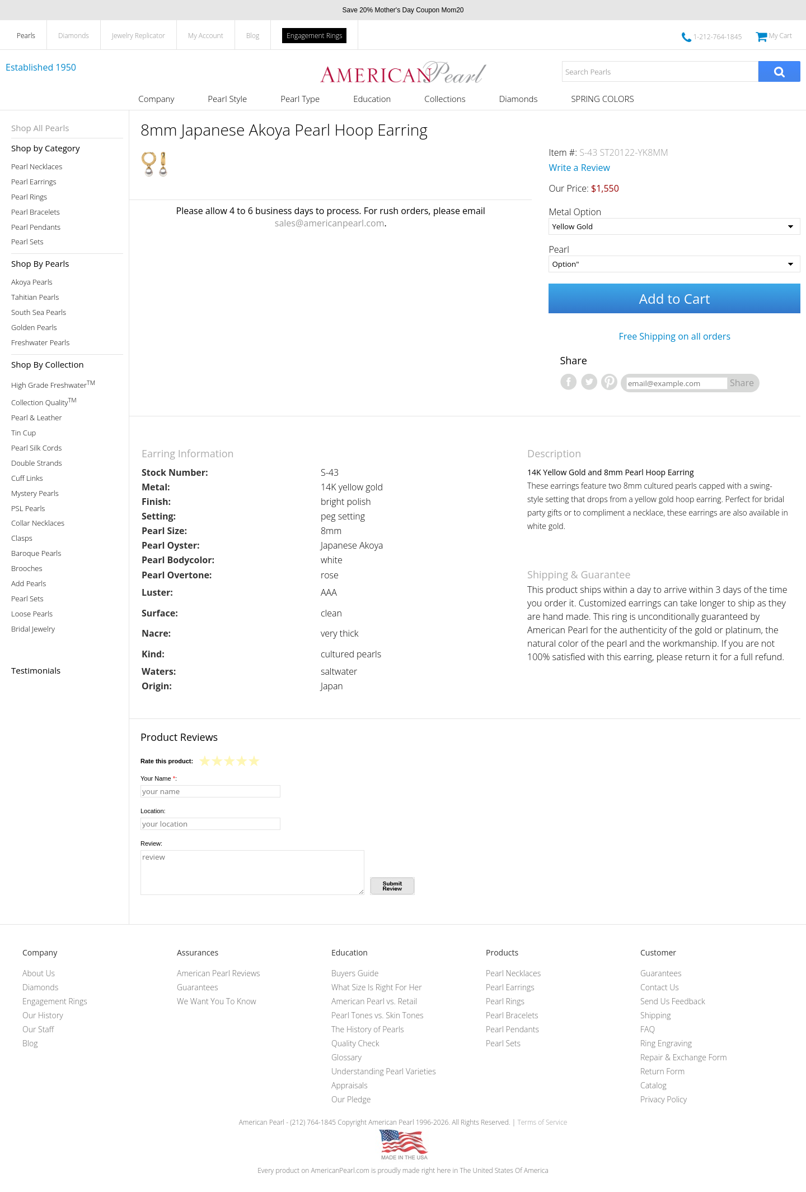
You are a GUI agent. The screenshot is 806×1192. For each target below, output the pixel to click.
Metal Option (575, 212)
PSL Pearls (28, 508)
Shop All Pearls (40, 127)
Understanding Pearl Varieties (383, 1071)
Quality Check (355, 1043)
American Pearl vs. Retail (374, 1001)
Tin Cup (23, 433)
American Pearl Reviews (218, 973)
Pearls (26, 35)
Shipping (655, 1015)
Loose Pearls (32, 614)
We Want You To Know (216, 1001)
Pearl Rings (29, 197)
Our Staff (38, 1029)
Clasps (21, 538)
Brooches (27, 568)
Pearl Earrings (34, 182)
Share (742, 383)
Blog (253, 35)
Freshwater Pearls (40, 342)
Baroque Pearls (36, 553)
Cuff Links (27, 478)
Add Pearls (28, 583)
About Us (38, 973)
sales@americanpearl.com (330, 223)
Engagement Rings (314, 35)
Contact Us (659, 987)
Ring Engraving (666, 1043)
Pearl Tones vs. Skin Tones (377, 1015)
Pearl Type (300, 98)
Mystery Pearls (35, 493)
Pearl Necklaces (36, 166)
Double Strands (36, 463)
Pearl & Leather (36, 418)
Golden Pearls (34, 327)
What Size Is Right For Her (376, 987)
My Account (205, 35)
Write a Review (579, 167)
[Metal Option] (674, 226)
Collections (444, 98)
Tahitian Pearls (35, 297)
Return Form (662, 1071)
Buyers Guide (354, 973)
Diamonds (73, 35)
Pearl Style (227, 98)
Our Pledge (351, 1099)
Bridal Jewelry (33, 629)
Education (372, 98)
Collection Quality (44, 401)
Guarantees (197, 987)
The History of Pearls (367, 1029)
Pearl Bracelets (35, 212)
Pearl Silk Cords (36, 448)
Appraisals (349, 1085)
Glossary (346, 1057)
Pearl (559, 249)
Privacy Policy (663, 1099)
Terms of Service (542, 1122)
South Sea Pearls (38, 312)
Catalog (653, 1085)
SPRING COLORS (602, 98)
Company (156, 98)
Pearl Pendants (35, 227)
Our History (42, 1015)
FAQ (647, 1029)
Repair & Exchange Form (683, 1057)
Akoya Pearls (32, 282)
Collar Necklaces (37, 523)
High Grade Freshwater (53, 384)
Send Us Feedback (672, 1001)
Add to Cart (674, 298)
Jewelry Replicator (138, 35)
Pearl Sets (27, 242)
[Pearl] (674, 264)
